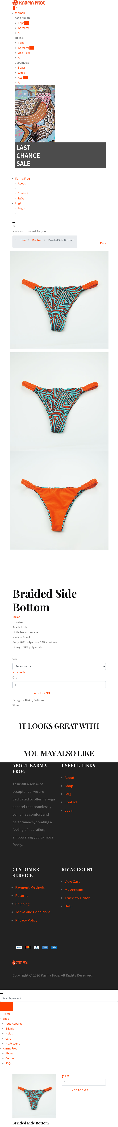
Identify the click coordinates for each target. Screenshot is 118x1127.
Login (18, 203)
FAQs (21, 198)
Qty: (15, 677)
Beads (21, 67)
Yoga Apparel (13, 1023)
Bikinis (9, 1028)
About (22, 183)
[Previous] (102, 243)
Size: (15, 659)
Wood (21, 72)
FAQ (68, 793)
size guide (18, 672)
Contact (23, 193)
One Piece (24, 52)
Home (22, 240)
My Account (74, 889)
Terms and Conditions (32, 912)
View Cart (72, 881)
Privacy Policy (26, 920)
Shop (69, 785)
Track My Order (77, 898)
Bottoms (23, 28)
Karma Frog (22, 178)
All (19, 33)
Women (20, 13)
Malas (9, 1033)
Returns (21, 895)
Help (68, 906)
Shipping (22, 903)
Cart (8, 1038)
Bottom (37, 240)
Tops (21, 42)
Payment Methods (30, 887)
